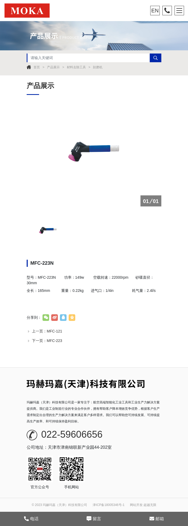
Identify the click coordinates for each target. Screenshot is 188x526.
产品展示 (53, 67)
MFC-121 (54, 331)
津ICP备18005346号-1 (108, 505)
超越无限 (150, 505)
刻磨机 (97, 67)
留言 (94, 518)
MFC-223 (54, 341)
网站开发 (136, 505)
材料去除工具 (76, 67)
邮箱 (156, 518)
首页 (37, 67)
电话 (31, 518)
